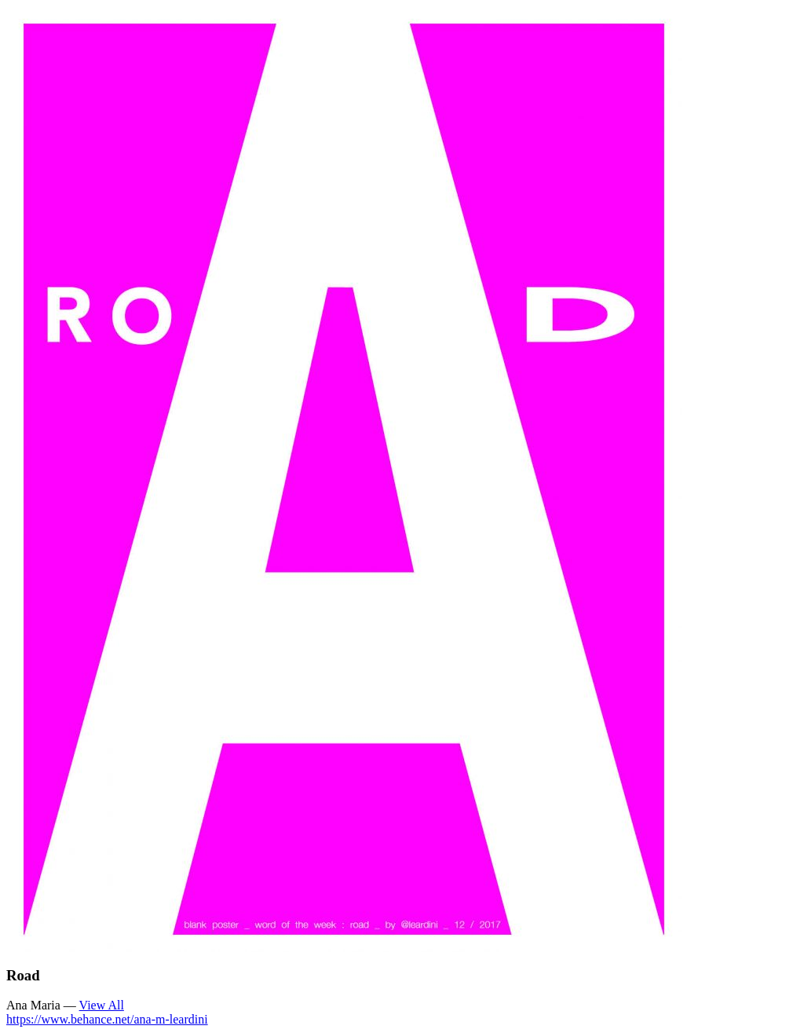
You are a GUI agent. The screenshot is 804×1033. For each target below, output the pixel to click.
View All (101, 1005)
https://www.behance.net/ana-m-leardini (107, 1019)
